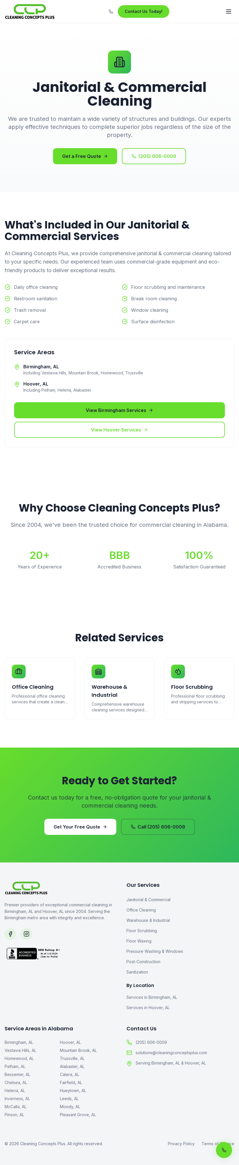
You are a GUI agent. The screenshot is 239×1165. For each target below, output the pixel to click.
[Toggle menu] (228, 11)
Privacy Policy (181, 1143)
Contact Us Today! (143, 11)
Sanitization (137, 971)
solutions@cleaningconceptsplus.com (166, 1053)
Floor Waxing (138, 940)
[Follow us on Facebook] (10, 934)
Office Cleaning (141, 909)
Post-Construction (143, 961)
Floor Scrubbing (141, 930)
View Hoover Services (119, 430)
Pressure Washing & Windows (154, 951)
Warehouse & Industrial (148, 920)
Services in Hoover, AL (148, 1007)
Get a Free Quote (85, 156)
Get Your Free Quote (80, 827)
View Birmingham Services (119, 410)
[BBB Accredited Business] (59, 975)
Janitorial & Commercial (148, 899)
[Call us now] (224, 1150)
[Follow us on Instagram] (26, 934)
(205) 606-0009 (154, 156)
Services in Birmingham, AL (151, 997)
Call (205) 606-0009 (158, 827)
